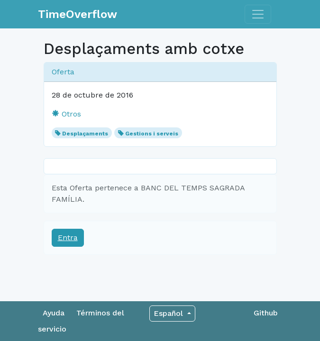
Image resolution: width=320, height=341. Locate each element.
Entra (68, 237)
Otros (66, 113)
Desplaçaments (85, 133)
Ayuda (53, 312)
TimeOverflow (77, 14)
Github (266, 312)
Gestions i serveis (151, 133)
